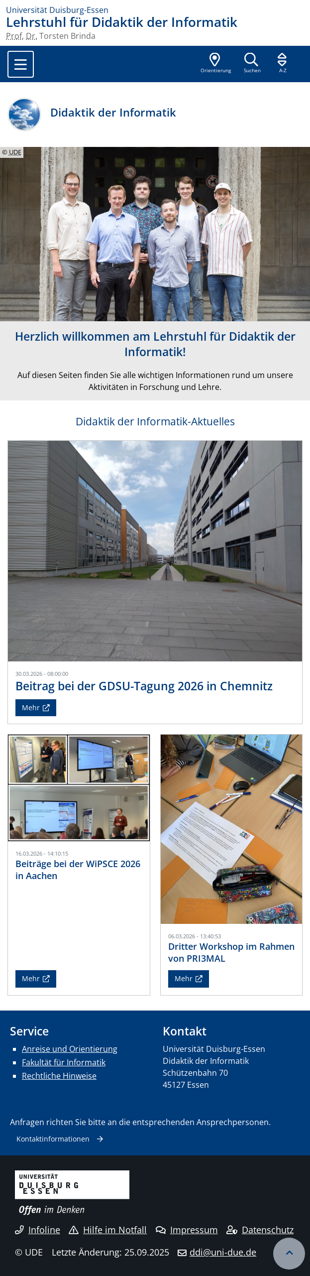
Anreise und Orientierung (69, 1048)
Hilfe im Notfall (108, 1230)
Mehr (31, 707)
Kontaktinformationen (53, 1139)
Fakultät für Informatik (63, 1062)
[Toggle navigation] (20, 64)
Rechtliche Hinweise (59, 1075)
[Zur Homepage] (155, 10)
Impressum (187, 1230)
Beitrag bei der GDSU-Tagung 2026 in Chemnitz (144, 686)
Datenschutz (260, 1230)
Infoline (37, 1230)
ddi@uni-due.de (223, 1252)
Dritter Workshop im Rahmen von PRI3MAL (231, 952)
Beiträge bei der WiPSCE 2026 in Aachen (77, 869)
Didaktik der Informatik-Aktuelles (155, 421)
